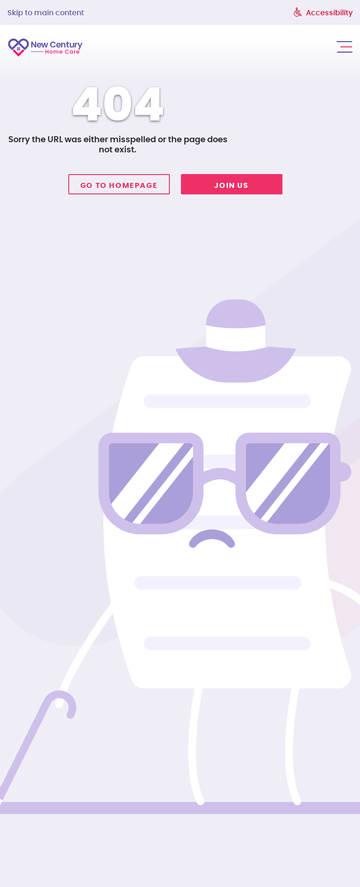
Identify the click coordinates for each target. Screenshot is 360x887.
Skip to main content (45, 13)
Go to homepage (118, 185)
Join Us (231, 185)
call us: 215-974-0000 (313, 46)
